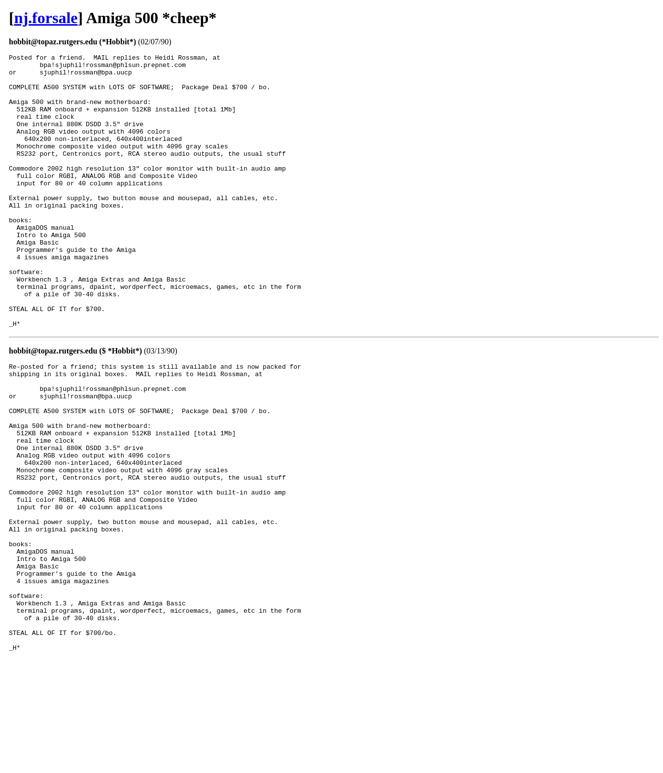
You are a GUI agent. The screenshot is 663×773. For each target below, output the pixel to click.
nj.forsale (46, 18)
